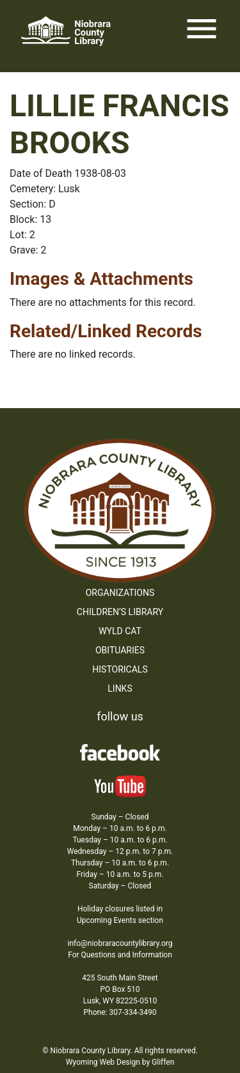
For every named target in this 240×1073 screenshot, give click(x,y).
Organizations (120, 593)
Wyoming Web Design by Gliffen (120, 1062)
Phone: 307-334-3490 (120, 1012)
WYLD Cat (120, 631)
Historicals (119, 669)
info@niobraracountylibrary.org (119, 943)
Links (120, 688)
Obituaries (120, 650)
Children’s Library (120, 612)
